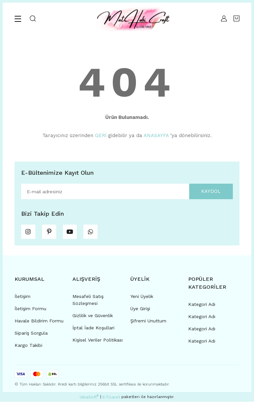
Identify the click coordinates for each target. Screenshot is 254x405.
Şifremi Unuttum (148, 324)
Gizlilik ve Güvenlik (92, 318)
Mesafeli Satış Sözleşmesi (88, 303)
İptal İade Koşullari (93, 331)
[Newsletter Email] (127, 192)
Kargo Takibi (28, 348)
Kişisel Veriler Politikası (97, 343)
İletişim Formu (30, 311)
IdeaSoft (89, 400)
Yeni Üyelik (141, 299)
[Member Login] (224, 18)
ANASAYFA (156, 135)
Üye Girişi (140, 311)
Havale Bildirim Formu (39, 324)
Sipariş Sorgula (31, 336)
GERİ (100, 135)
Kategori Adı (201, 307)
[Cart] (236, 18)
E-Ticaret (111, 400)
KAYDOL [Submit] (208, 192)
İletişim (22, 299)
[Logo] (132, 18)
